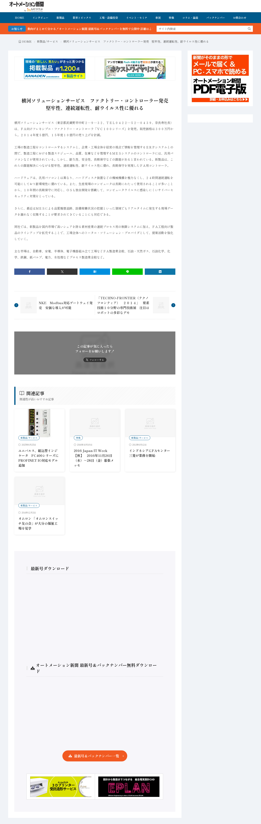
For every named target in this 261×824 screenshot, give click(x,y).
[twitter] (62, 271)
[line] (127, 271)
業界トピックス (82, 18)
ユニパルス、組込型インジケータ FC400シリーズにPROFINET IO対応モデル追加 (38, 458)
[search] (249, 29)
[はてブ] (95, 271)
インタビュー (40, 18)
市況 (158, 18)
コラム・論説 (190, 18)
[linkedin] (160, 271)
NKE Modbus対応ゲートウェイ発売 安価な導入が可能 (66, 305)
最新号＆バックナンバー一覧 (96, 755)
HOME (19, 18)
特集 (171, 18)
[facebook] (29, 271)
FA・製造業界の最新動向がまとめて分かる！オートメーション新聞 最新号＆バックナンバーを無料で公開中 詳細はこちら (86, 29)
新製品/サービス (47, 41)
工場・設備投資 (108, 18)
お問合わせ (239, 18)
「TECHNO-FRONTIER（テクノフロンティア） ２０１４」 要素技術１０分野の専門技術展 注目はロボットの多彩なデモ (123, 305)
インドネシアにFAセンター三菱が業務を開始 (149, 453)
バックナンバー (215, 18)
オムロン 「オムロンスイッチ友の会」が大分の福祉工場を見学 (38, 523)
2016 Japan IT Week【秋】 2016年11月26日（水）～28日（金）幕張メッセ (94, 458)
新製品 (60, 18)
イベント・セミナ (136, 18)
